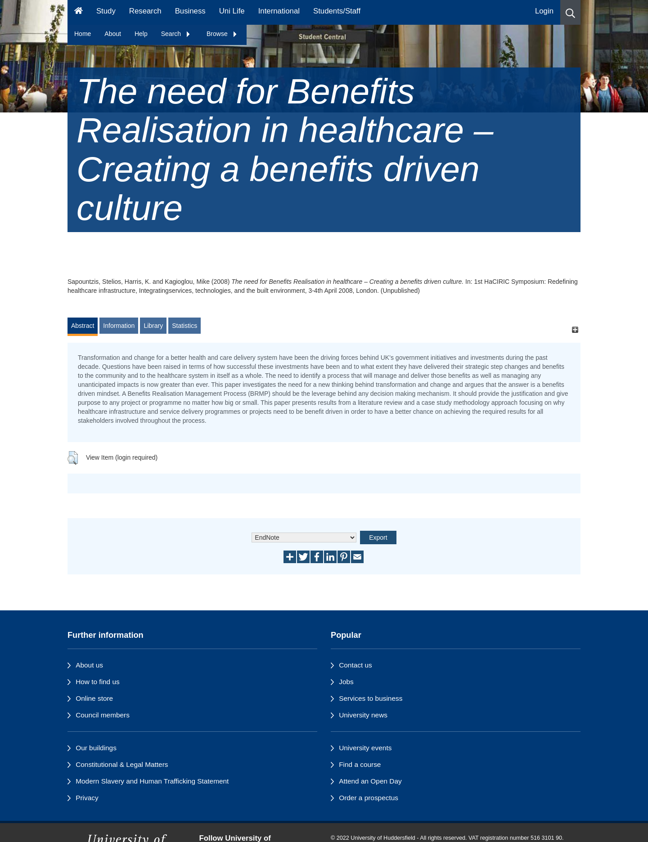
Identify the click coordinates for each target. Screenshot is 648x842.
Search (176, 33)
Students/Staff (336, 11)
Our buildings (96, 748)
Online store (94, 698)
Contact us (355, 665)
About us (89, 665)
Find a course (360, 764)
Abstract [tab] (82, 325)
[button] (570, 12)
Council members (103, 715)
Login (544, 11)
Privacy (87, 798)
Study (106, 11)
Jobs (346, 681)
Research (145, 11)
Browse (222, 33)
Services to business (370, 698)
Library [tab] (153, 325)
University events (365, 748)
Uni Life (232, 11)
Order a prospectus (368, 798)
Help (141, 33)
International (279, 11)
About (112, 33)
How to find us (98, 681)
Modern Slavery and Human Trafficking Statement (152, 781)
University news (363, 715)
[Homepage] (79, 12)
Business (190, 11)
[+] (575, 330)
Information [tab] (119, 325)
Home (82, 33)
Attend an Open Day (370, 781)
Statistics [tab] (184, 325)
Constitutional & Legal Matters (122, 764)
